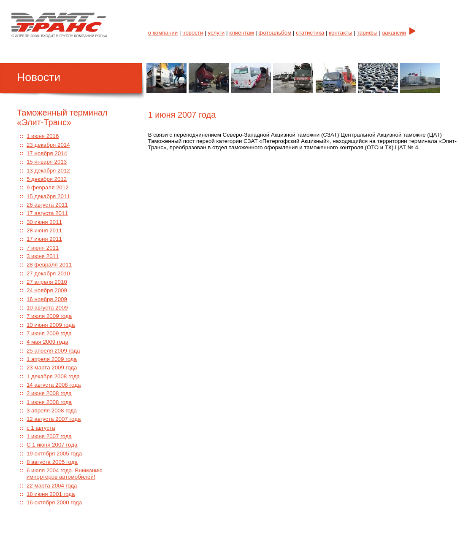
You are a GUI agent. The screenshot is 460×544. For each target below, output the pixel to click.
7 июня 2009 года (49, 333)
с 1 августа (41, 428)
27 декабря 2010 (48, 273)
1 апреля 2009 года (52, 359)
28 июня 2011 (44, 230)
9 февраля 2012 (48, 187)
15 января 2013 (47, 162)
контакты (340, 33)
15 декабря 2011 (48, 196)
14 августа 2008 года (54, 385)
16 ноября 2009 (47, 299)
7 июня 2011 (43, 248)
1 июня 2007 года (49, 436)
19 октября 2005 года (54, 453)
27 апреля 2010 (47, 282)
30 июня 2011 (44, 222)
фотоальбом (275, 33)
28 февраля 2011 (49, 264)
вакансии (394, 33)
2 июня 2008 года (49, 393)
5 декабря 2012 (47, 179)
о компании (163, 33)
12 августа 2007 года (54, 419)
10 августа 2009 (47, 307)
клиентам (241, 33)
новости (192, 33)
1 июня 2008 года (49, 402)
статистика (310, 33)
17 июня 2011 (44, 239)
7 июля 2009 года (49, 316)
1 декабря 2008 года (53, 376)
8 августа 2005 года (52, 462)
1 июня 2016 (43, 136)
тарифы (367, 33)
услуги (216, 33)
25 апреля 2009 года (53, 350)
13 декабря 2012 (48, 170)
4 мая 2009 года (47, 342)
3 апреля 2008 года (52, 410)
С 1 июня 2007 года (52, 445)
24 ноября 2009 (47, 290)
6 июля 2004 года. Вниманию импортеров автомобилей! (65, 473)
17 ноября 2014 (47, 153)
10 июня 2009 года (51, 325)
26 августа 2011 (47, 205)
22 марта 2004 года (52, 485)
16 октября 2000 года (54, 502)
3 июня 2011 (43, 256)
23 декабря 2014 (48, 145)
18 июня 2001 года (51, 494)
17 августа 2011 (47, 213)
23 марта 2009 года (52, 367)
